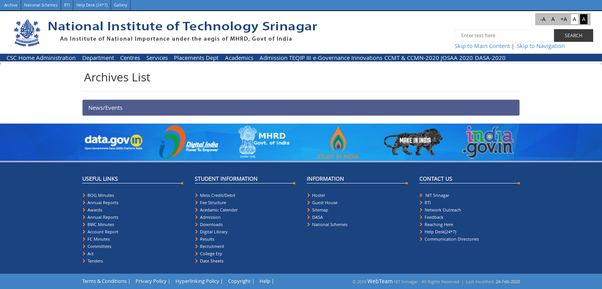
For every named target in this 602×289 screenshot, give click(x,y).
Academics (239, 57)
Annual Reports (100, 202)
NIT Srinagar (434, 195)
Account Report (100, 232)
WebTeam (380, 281)
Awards (92, 210)
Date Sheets (209, 261)
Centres (130, 57)
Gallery (120, 5)
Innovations (366, 57)
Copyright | (241, 280)
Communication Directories (449, 239)
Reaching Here (436, 224)
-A (543, 19)
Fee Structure (210, 202)
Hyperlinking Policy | (199, 280)
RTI (67, 5)
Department (98, 57)
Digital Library (211, 232)
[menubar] (256, 57)
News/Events (105, 107)
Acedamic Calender (216, 210)
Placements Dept (196, 57)
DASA (315, 217)
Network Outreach (440, 210)
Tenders (93, 261)
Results (204, 239)
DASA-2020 (490, 57)
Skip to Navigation (541, 46)
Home (26, 57)
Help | (267, 280)
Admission (274, 57)
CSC (12, 57)
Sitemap (317, 210)
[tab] (301, 108)
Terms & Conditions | (106, 280)
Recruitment (209, 246)
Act (88, 253)
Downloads (209, 224)
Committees (97, 246)
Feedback (431, 217)
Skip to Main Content (482, 46)
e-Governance (331, 57)
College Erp (208, 253)
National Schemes (41, 5)
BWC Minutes (98, 224)
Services (157, 57)
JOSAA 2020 (457, 57)
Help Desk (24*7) (92, 5)
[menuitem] (12, 57)
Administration (56, 57)
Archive (10, 5)
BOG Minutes (98, 195)
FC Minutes (96, 239)
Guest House (322, 202)
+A (564, 19)
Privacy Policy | (153, 280)
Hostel (316, 195)
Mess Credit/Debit (215, 195)
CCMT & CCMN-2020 (411, 57)
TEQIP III (300, 57)
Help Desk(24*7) (438, 232)
